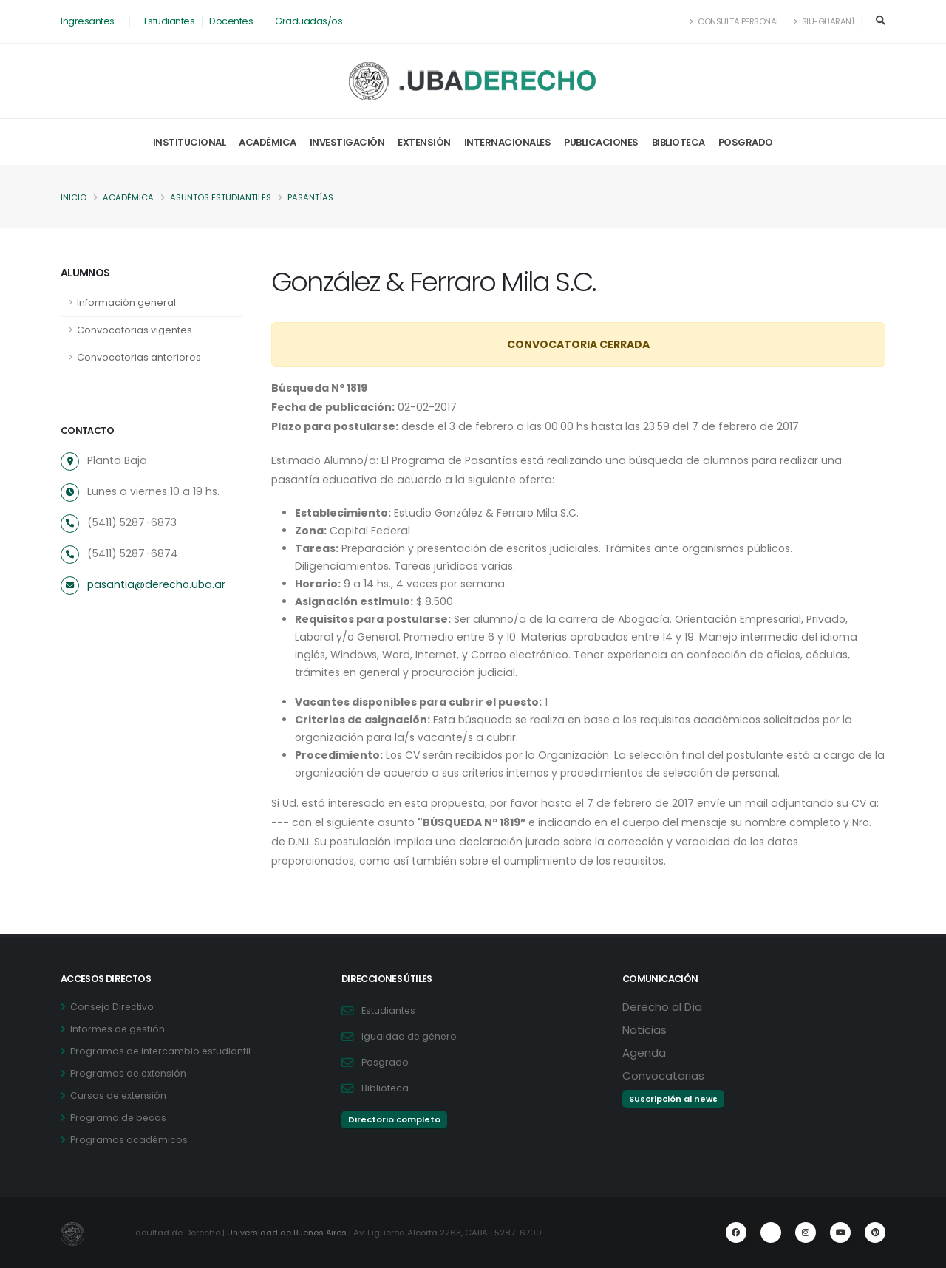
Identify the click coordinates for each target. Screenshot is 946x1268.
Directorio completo (394, 1119)
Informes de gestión (118, 1029)
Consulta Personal (735, 21)
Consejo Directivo (112, 1007)
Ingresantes (88, 21)
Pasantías (310, 197)
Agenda (644, 1052)
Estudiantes (169, 21)
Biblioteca (678, 142)
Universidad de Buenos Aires (288, 1232)
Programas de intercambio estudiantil (161, 1051)
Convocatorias (663, 1075)
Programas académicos (129, 1140)
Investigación (347, 142)
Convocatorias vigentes (134, 330)
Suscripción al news (673, 1099)
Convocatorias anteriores (139, 357)
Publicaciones (601, 142)
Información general (126, 302)
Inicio (73, 197)
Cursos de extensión (119, 1095)
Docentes (231, 21)
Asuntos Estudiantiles (220, 197)
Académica (267, 142)
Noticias (644, 1029)
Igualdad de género (410, 1036)
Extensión (424, 142)
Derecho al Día (662, 1007)
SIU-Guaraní (824, 21)
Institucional (189, 142)
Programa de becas (119, 1117)
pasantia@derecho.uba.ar (154, 584)
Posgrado (745, 142)
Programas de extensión (129, 1073)
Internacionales (507, 142)
